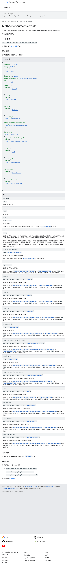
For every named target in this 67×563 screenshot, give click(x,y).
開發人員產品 (5, 560)
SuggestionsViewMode (30, 78)
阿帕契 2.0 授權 (49, 486)
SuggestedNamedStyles (19, 141)
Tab (13, 71)
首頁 (3, 21)
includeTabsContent (44, 271)
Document (28, 456)
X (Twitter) (48, 560)
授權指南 (12, 478)
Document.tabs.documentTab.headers (25, 285)
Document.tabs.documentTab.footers (25, 301)
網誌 (46, 555)
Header (14, 89)
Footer (14, 99)
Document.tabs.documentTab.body (24, 271)
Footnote (15, 110)
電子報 (47, 558)
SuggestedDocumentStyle (19, 125)
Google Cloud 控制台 (29, 560)
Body (12, 82)
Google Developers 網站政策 (10, 488)
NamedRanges (16, 162)
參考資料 (30, 21)
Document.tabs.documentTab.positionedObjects (29, 443)
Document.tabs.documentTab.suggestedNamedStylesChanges (32, 381)
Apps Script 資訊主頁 (29, 558)
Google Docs (7, 7)
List (13, 152)
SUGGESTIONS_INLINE (29, 258)
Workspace (17, 2)
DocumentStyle (15, 118)
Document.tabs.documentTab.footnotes (26, 317)
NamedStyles (14, 134)
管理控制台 (27, 555)
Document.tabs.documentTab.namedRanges (26, 411)
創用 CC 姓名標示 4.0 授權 (30, 486)
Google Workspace (11, 21)
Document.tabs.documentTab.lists (24, 397)
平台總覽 (4, 557)
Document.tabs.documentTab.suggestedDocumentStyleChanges (33, 349)
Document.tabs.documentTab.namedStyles (26, 365)
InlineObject (16, 173)
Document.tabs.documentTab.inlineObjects (27, 427)
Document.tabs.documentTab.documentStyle (27, 333)
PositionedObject (17, 183)
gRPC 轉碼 (14, 46)
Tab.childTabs (46, 226)
